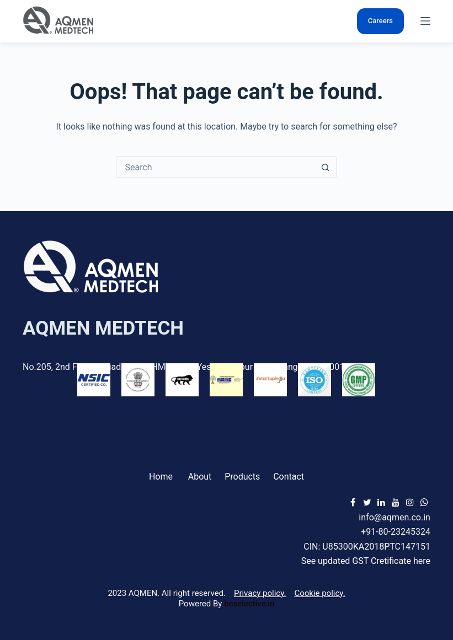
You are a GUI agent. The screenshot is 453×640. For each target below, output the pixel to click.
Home (161, 476)
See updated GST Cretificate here (365, 561)
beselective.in (249, 604)
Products (242, 476)
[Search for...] (215, 167)
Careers (380, 21)
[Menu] (425, 21)
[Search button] (325, 167)
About (200, 476)
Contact (288, 476)
